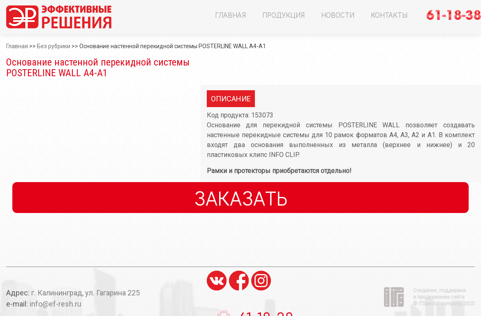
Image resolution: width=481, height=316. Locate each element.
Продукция (283, 15)
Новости (337, 15)
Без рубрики (53, 46)
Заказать (240, 197)
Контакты (389, 15)
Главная (230, 15)
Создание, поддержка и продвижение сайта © (444, 297)
